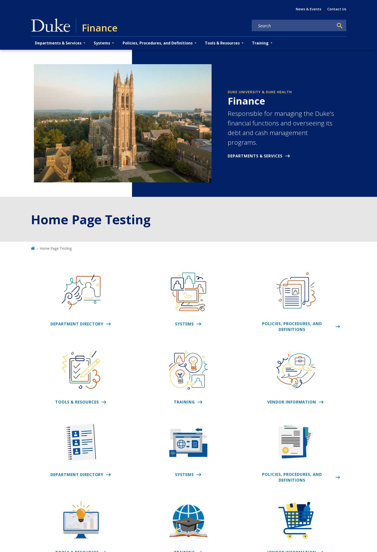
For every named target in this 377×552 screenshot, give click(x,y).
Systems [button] (102, 43)
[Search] (339, 25)
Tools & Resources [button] (222, 43)
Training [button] (260, 43)
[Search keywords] (293, 26)
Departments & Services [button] (58, 43)
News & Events (308, 9)
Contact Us (336, 9)
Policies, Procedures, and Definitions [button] (158, 43)
